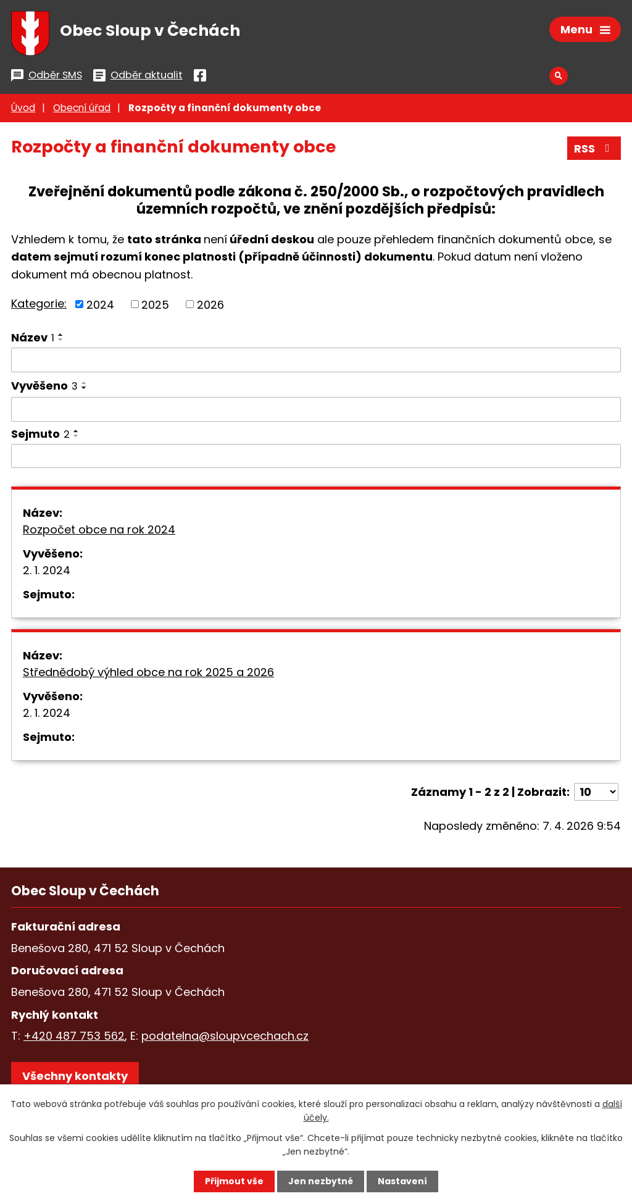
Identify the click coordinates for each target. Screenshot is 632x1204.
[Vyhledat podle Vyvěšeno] (316, 409)
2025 (155, 304)
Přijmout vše (234, 1181)
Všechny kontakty (75, 1076)
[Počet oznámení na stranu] (596, 792)
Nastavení (402, 1181)
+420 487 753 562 (74, 1035)
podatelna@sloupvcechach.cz (225, 1035)
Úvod (23, 107)
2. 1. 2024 (46, 570)
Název (32, 337)
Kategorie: (39, 303)
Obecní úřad (81, 107)
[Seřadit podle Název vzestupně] (61, 334)
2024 (100, 304)
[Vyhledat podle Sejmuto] (316, 456)
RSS (594, 148)
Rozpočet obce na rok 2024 (99, 529)
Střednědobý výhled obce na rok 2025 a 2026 (148, 672)
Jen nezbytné (320, 1181)
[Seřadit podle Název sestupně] (61, 339)
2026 (210, 304)
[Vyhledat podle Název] (316, 360)
